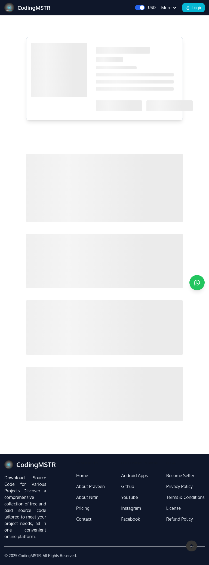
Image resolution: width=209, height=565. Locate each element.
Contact (83, 519)
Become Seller (180, 475)
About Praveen (90, 486)
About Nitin (87, 497)
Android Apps (134, 475)
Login (193, 8)
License (173, 508)
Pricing (83, 508)
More (169, 7)
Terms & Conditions (185, 497)
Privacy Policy (179, 486)
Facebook (130, 519)
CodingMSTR (29, 555)
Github (127, 486)
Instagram (131, 508)
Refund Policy (179, 519)
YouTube (129, 497)
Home (82, 475)
